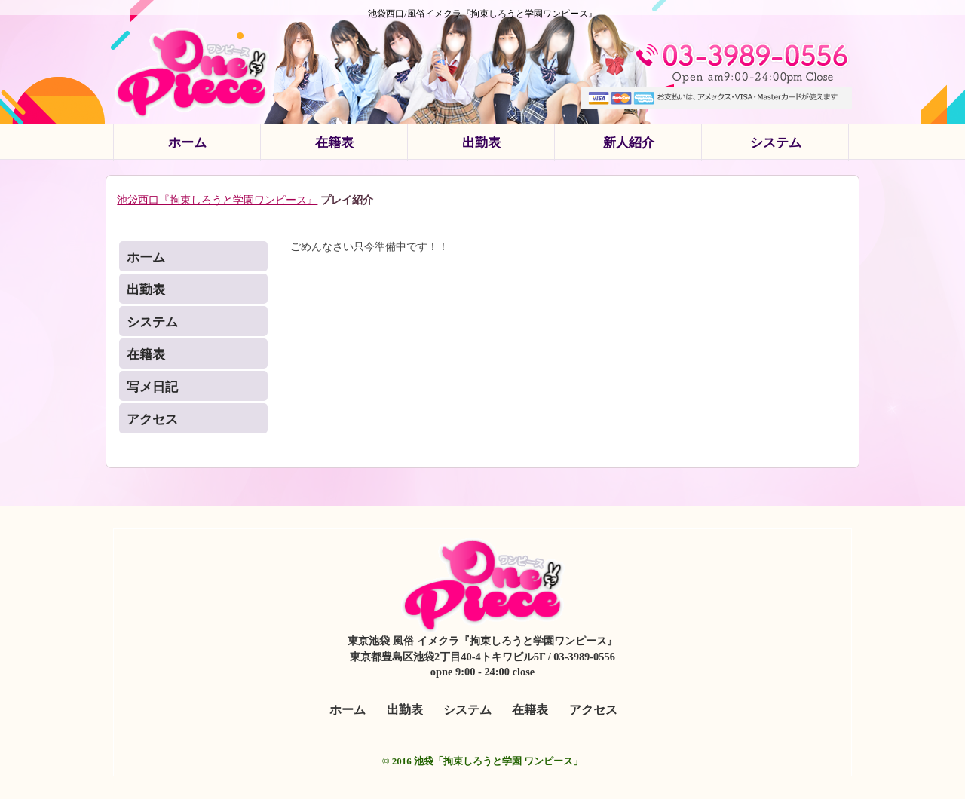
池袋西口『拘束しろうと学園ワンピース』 (217, 200)
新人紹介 (628, 143)
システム (775, 143)
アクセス (152, 419)
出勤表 (481, 143)
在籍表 (334, 143)
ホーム (187, 143)
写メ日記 (152, 387)
